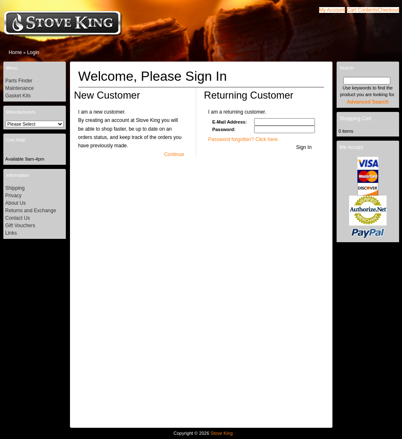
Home (15, 52)
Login (33, 52)
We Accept (351, 147)
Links (11, 233)
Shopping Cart (356, 119)
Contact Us (17, 218)
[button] (362, 10)
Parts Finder (18, 81)
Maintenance (19, 88)
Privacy (13, 195)
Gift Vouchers (20, 225)
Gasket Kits (18, 96)
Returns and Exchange (30, 210)
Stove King (221, 433)
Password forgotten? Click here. (243, 139)
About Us (15, 203)
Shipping (15, 188)
